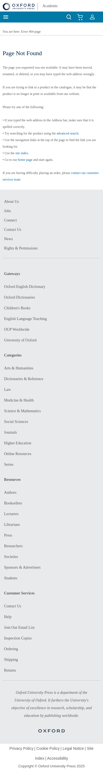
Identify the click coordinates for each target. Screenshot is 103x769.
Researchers (13, 546)
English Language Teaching (25, 319)
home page (25, 160)
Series (8, 464)
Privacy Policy (22, 748)
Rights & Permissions (21, 248)
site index (21, 153)
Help (8, 617)
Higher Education (17, 443)
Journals (10, 432)
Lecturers (11, 514)
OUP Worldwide (17, 329)
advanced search (67, 133)
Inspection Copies (18, 638)
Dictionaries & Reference (23, 379)
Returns (10, 670)
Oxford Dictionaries (19, 297)
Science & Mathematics (22, 411)
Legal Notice (73, 748)
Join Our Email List (19, 627)
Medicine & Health (19, 400)
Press (8, 535)
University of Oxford (20, 340)
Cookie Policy (48, 748)
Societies (11, 557)
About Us (11, 202)
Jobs (7, 211)
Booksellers (13, 503)
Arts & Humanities (19, 368)
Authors (10, 492)
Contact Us (12, 230)
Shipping (11, 660)
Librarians (12, 525)
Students (10, 578)
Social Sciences (16, 422)
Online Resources (17, 454)
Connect (10, 220)
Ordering (11, 649)
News (8, 239)
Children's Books (17, 308)
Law (7, 390)
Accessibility (57, 758)
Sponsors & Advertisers (22, 567)
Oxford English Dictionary (24, 287)
